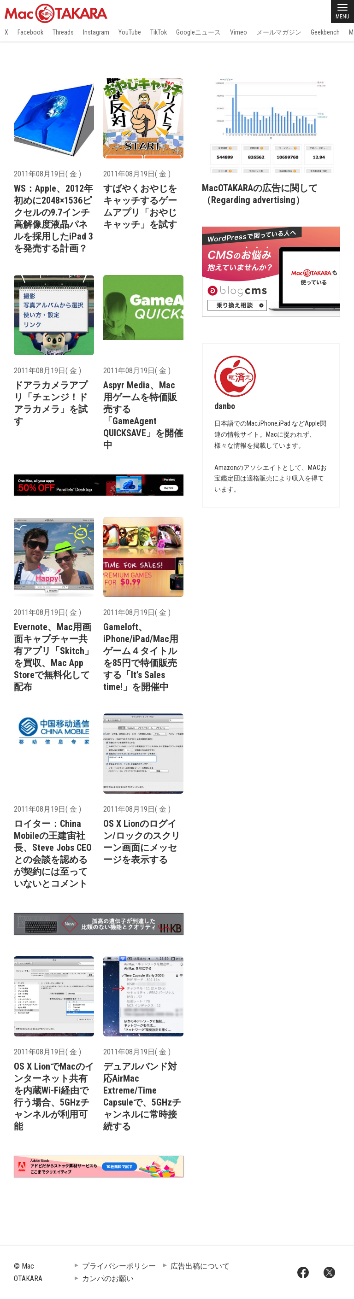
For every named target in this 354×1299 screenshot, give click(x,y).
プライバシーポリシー (119, 1266)
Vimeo (238, 32)
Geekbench (325, 32)
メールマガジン (278, 32)
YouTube (129, 32)
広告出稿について (200, 1266)
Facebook (30, 32)
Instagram (96, 32)
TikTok (158, 32)
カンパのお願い (108, 1278)
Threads (63, 32)
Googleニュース (198, 32)
